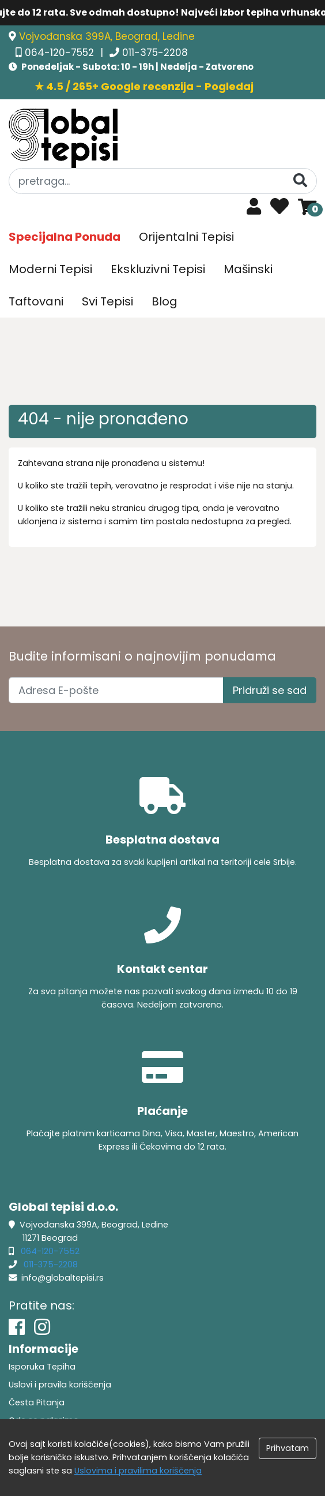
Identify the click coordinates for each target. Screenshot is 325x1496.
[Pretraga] (300, 180)
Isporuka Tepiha (42, 1366)
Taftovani (36, 301)
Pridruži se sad (270, 690)
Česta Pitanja (37, 1402)
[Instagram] (42, 1327)
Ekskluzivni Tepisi (158, 269)
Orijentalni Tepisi (186, 237)
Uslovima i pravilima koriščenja (138, 1470)
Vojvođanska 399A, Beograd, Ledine (107, 36)
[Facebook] (17, 1327)
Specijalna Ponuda (64, 237)
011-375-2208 (155, 52)
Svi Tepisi (107, 301)
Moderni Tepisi (50, 269)
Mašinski (248, 269)
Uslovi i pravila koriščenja (60, 1384)
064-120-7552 (61, 52)
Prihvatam (287, 1448)
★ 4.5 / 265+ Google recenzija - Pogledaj (144, 86)
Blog (164, 301)
